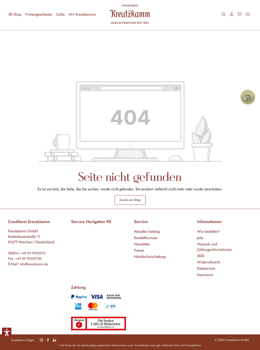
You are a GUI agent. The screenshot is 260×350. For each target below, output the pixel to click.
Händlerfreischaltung (150, 256)
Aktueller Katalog (147, 231)
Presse (139, 250)
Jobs (200, 237)
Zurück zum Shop (130, 200)
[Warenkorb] (248, 14)
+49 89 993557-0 (33, 253)
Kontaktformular (146, 237)
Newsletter (142, 244)
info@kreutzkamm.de (34, 264)
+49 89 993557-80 (28, 258)
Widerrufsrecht (208, 262)
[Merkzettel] (240, 14)
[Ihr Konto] (232, 14)
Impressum (205, 274)
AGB (200, 255)
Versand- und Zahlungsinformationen (214, 246)
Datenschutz (206, 268)
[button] (6, 332)
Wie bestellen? (208, 231)
